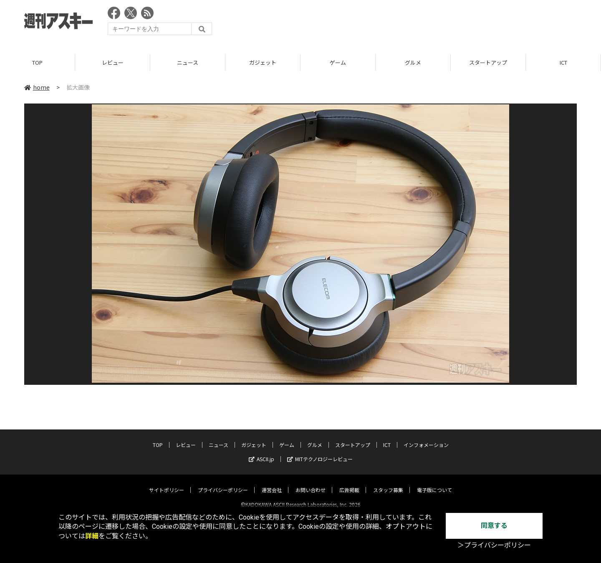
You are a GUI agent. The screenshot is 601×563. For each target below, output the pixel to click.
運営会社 (272, 482)
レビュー (113, 62)
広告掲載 (349, 482)
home (37, 87)
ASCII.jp (261, 451)
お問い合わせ (310, 482)
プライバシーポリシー (223, 482)
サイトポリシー (166, 482)
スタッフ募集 (388, 482)
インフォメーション (426, 437)
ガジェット (262, 62)
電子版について (434, 482)
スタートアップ (488, 62)
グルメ (413, 62)
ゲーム (338, 62)
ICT (563, 62)
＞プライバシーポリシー (494, 545)
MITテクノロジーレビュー (320, 451)
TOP (37, 62)
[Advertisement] (425, 23)
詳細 (91, 536)
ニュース (187, 62)
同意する (494, 526)
